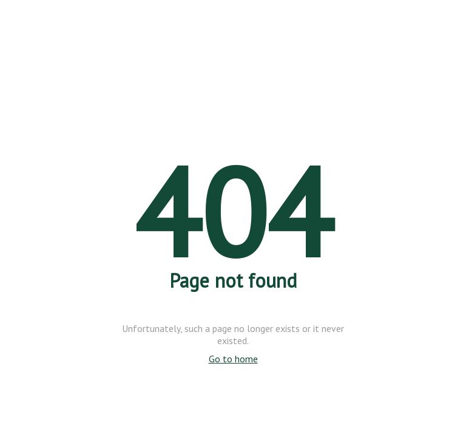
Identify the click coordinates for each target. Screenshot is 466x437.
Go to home (233, 359)
